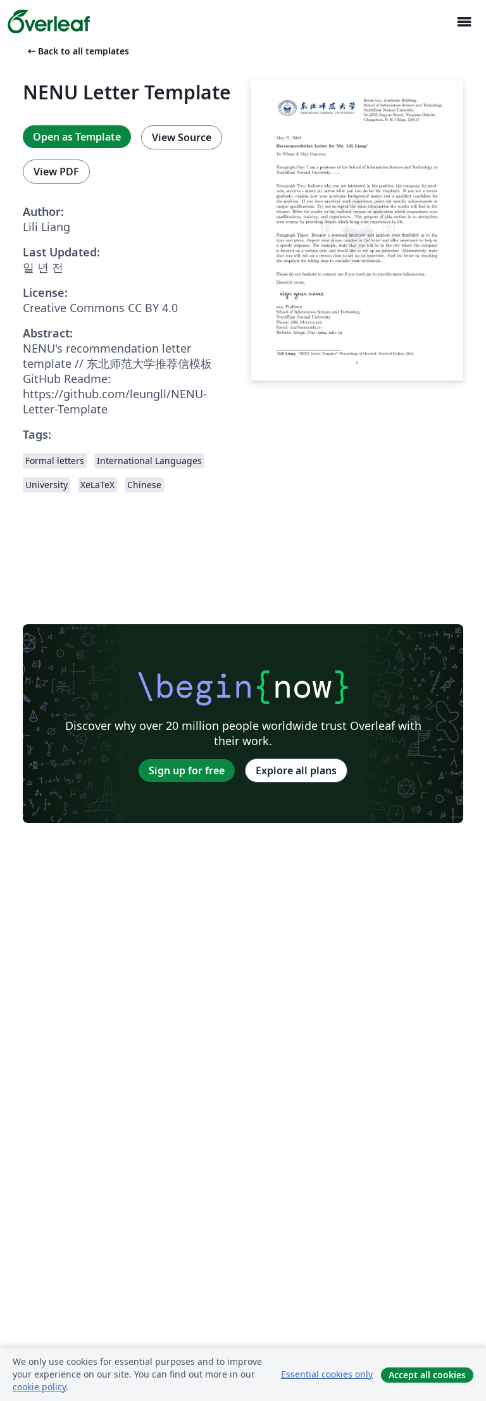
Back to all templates (77, 51)
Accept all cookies (427, 1375)
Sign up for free (187, 770)
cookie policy (39, 1387)
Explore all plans (296, 770)
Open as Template (77, 137)
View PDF (56, 172)
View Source (181, 137)
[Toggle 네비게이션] (463, 22)
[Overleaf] (49, 21)
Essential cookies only (327, 1374)
